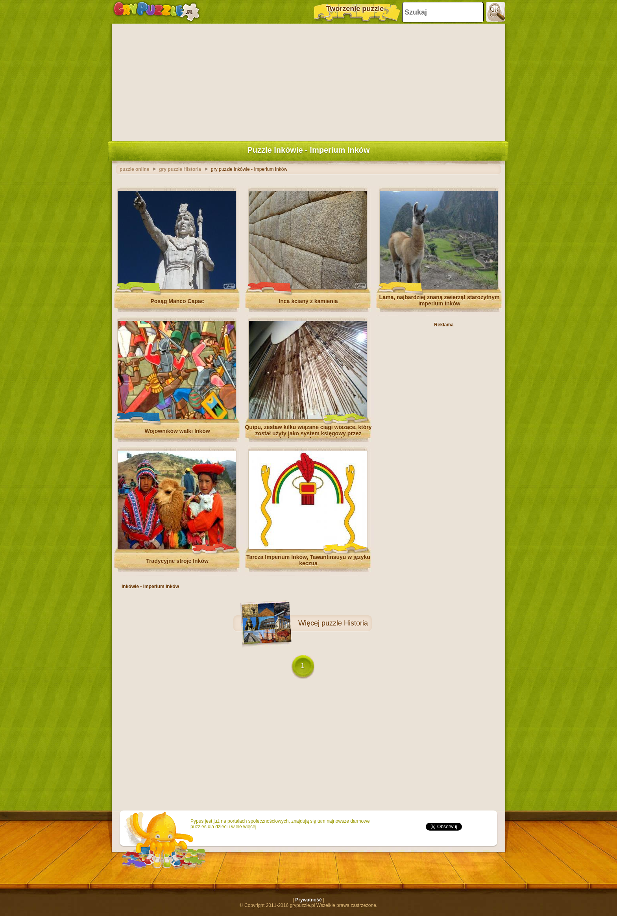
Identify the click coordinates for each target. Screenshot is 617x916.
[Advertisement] (308, 81)
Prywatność (308, 900)
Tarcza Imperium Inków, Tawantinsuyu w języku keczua (308, 560)
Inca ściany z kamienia (308, 301)
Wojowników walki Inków (177, 431)
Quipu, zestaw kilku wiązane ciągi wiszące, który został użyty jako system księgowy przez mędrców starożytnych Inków (308, 433)
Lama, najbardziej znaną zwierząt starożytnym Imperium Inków (439, 300)
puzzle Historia (344, 623)
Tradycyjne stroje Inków (177, 561)
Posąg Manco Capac (177, 301)
